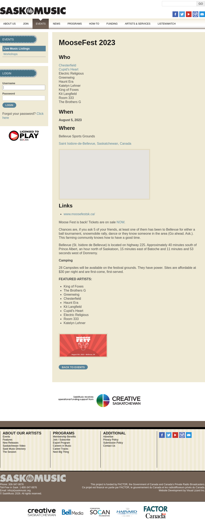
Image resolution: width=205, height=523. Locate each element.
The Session (9, 451)
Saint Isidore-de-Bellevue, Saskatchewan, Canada (95, 143)
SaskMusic (33, 10)
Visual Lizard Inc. (196, 490)
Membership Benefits (64, 436)
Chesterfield (67, 65)
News (56, 23)
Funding (112, 23)
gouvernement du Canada (147, 487)
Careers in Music (62, 445)
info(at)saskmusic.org (19, 490)
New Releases (10, 442)
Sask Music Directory (14, 448)
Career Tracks (60, 448)
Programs (74, 23)
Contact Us (109, 445)
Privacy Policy (110, 439)
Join (25, 23)
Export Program (61, 442)
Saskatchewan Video (14, 445)
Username (8, 83)
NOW (120, 222)
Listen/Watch (167, 23)
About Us (9, 23)
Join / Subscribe (61, 439)
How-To (94, 23)
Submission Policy (113, 442)
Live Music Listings (16, 48)
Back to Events (73, 367)
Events (41, 23)
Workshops (10, 54)
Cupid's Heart (68, 69)
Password (8, 93)
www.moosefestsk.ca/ (79, 214)
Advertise (108, 436)
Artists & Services (138, 23)
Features (7, 439)
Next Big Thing (61, 451)
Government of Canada (145, 484)
